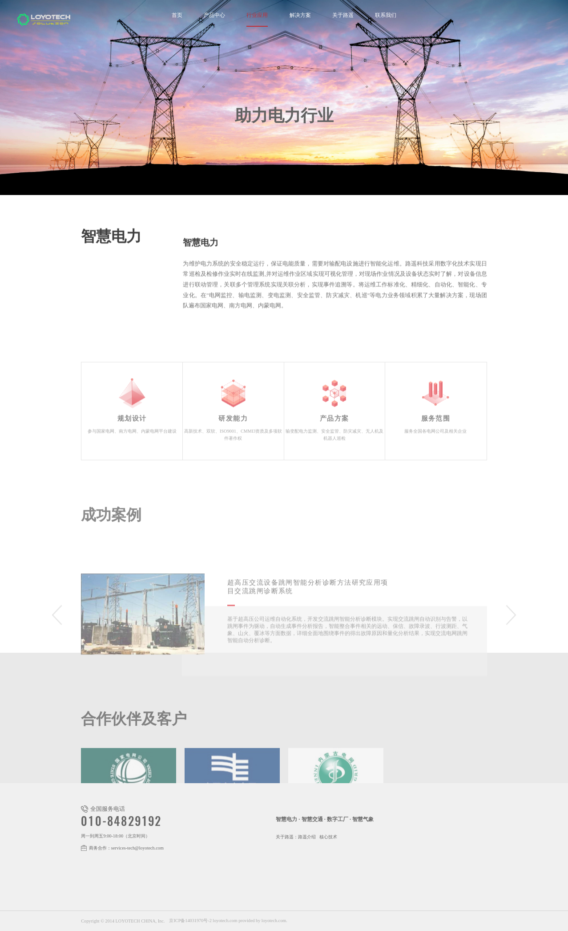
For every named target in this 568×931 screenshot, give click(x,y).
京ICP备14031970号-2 (190, 920)
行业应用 (257, 15)
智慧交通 (312, 819)
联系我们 (385, 15)
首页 (177, 15)
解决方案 (300, 15)
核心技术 (328, 836)
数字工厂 (337, 819)
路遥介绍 (307, 836)
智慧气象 (363, 819)
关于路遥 (343, 15)
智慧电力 (286, 819)
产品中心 (214, 15)
